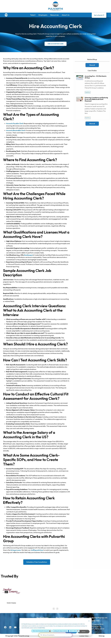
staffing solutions (37, 550)
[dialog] (55, 627)
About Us (65, 15)
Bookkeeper (28, 255)
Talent (32, 15)
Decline (83, 631)
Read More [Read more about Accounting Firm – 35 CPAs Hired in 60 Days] (87, 92)
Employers (43, 15)
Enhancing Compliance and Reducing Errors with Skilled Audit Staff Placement (96, 99)
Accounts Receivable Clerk (15, 130)
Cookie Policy (41, 627)
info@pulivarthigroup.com (98, 618)
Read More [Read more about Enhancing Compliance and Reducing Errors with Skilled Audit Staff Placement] (87, 117)
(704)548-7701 (94, 621)
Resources (54, 15)
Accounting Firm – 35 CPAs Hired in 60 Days (95, 77)
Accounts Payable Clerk (14, 123)
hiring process (16, 550)
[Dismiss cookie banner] (88, 621)
